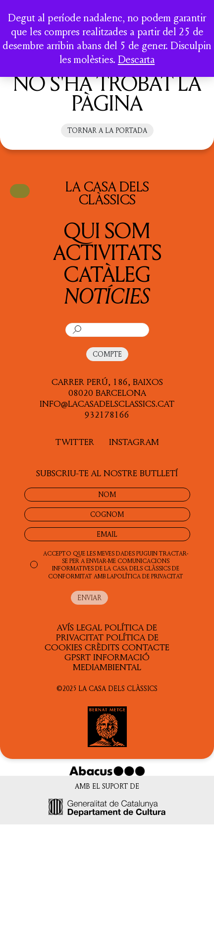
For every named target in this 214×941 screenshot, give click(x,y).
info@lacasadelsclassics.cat (107, 403)
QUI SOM (107, 230)
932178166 (107, 414)
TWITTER (74, 441)
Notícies (107, 295)
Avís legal (79, 627)
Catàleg (107, 273)
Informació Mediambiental (111, 662)
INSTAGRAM (134, 441)
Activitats (107, 251)
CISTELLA (19, 190)
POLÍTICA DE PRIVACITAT (148, 576)
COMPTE (107, 354)
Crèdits (102, 647)
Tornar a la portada (107, 130)
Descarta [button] (136, 59)
